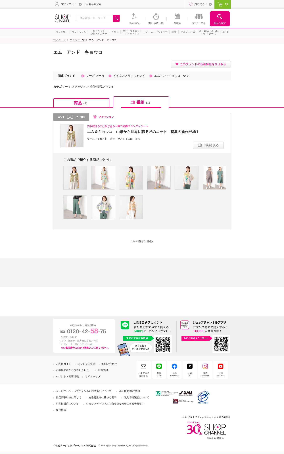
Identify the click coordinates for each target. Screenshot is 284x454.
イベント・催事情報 (67, 376)
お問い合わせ (109, 363)
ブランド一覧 (77, 40)
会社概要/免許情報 (129, 391)
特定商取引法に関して (68, 397)
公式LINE (158, 374)
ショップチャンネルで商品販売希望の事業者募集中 (115, 403)
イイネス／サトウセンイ (129, 75)
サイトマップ (92, 376)
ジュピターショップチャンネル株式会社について (84, 391)
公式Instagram (205, 374)
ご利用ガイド (63, 363)
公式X (190, 374)
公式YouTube (221, 374)
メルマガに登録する (143, 374)
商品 (81, 103)
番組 (144, 102)
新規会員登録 (93, 4)
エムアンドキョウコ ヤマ (171, 75)
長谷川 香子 (107, 138)
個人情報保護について (136, 397)
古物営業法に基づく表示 (102, 397)
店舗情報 (103, 370)
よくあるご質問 (86, 363)
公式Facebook (174, 374)
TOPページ (59, 40)
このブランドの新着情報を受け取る (203, 64)
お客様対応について (67, 403)
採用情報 (61, 410)
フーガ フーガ (95, 75)
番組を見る (211, 145)
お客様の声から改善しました (72, 370)
